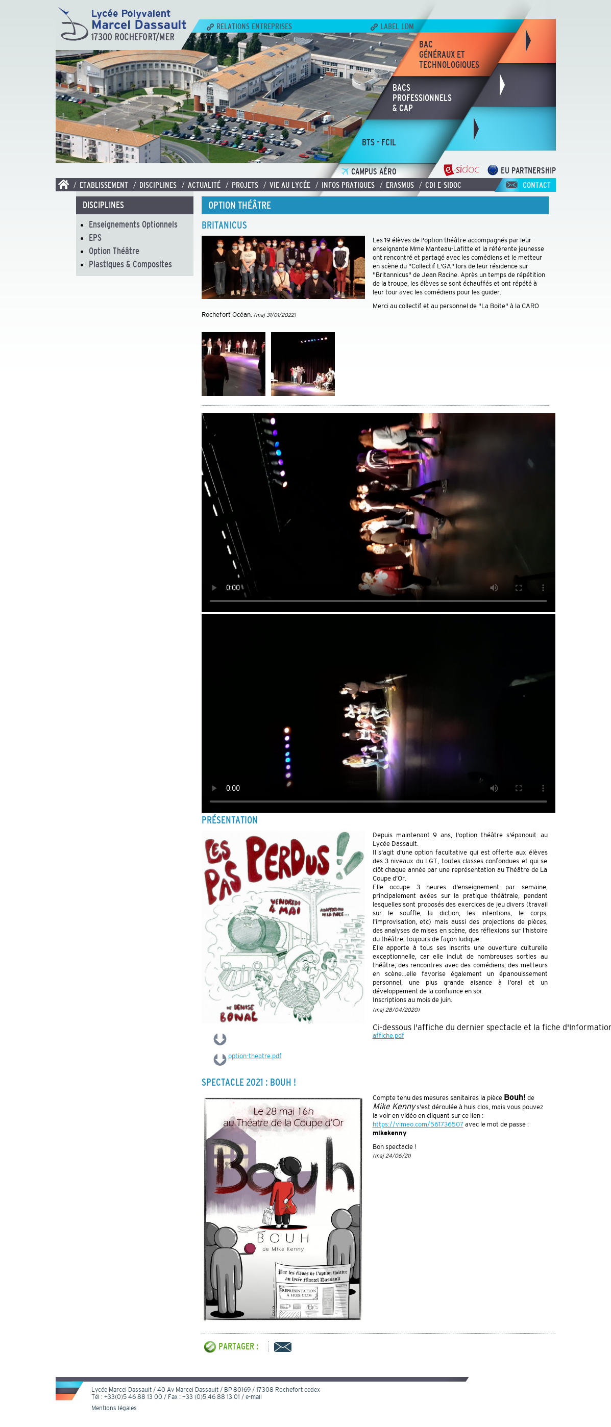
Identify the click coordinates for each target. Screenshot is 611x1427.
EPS (95, 238)
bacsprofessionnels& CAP (422, 98)
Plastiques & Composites (130, 264)
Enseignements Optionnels (133, 224)
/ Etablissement (101, 184)
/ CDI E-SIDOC (440, 184)
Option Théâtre (114, 251)
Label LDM (392, 26)
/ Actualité (201, 184)
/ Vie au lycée (286, 184)
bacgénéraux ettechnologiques (449, 54)
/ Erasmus (397, 184)
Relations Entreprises (249, 26)
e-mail (254, 1396)
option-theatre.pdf (255, 1056)
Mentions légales (114, 1408)
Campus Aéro (369, 172)
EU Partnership (521, 171)
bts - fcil (379, 142)
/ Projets (242, 184)
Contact (537, 184)
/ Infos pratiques (345, 184)
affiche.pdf (388, 1035)
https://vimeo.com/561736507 (418, 1124)
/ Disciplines (155, 184)
